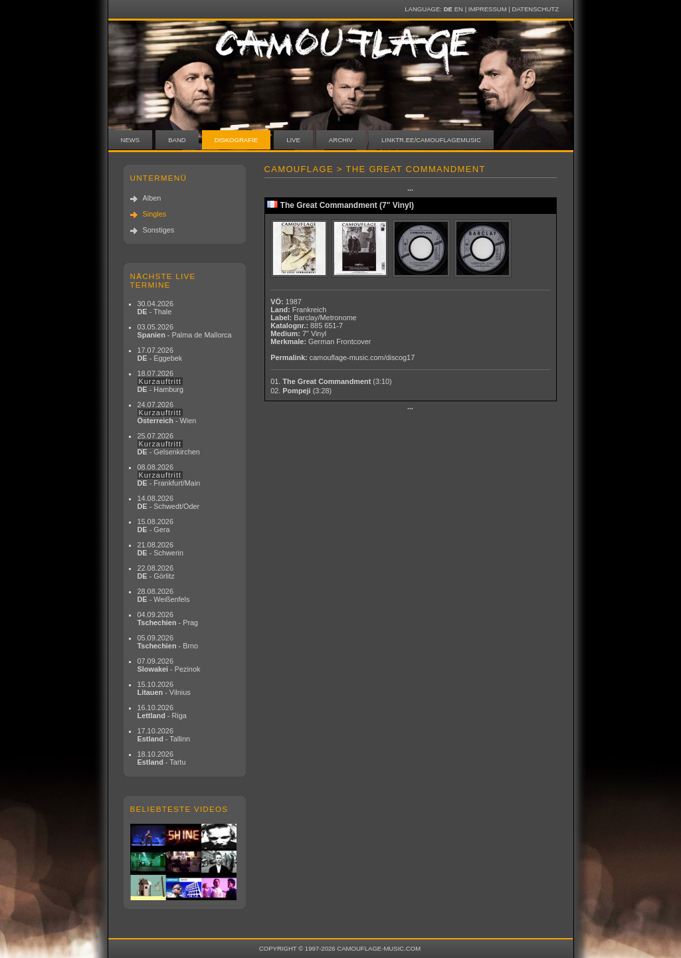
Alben (152, 198)
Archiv (341, 140)
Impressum (487, 9)
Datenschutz (535, 9)
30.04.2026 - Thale (155, 308)
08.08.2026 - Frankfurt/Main (169, 475)
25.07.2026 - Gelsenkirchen (169, 444)
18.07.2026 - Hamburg (161, 381)
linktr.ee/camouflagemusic (431, 140)
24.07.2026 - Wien (167, 413)
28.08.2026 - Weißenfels (164, 595)
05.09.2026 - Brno (168, 642)
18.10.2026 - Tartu (162, 758)
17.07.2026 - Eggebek (160, 354)
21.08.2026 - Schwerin (161, 549)
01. (331, 381)
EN (458, 9)
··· (410, 190)
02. (301, 391)
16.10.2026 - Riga (162, 711)
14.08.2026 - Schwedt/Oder (169, 502)
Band (177, 140)
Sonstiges (159, 230)
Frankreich (309, 310)
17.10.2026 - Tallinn (164, 735)
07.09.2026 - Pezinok (169, 665)
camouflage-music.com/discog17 (362, 357)
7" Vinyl (314, 333)
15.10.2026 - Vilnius (164, 688)
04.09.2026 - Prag (168, 618)
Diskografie (236, 140)
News (130, 140)
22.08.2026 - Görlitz (156, 572)
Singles (155, 214)
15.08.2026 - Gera (155, 525)
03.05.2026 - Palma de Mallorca (185, 331)
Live (293, 140)
